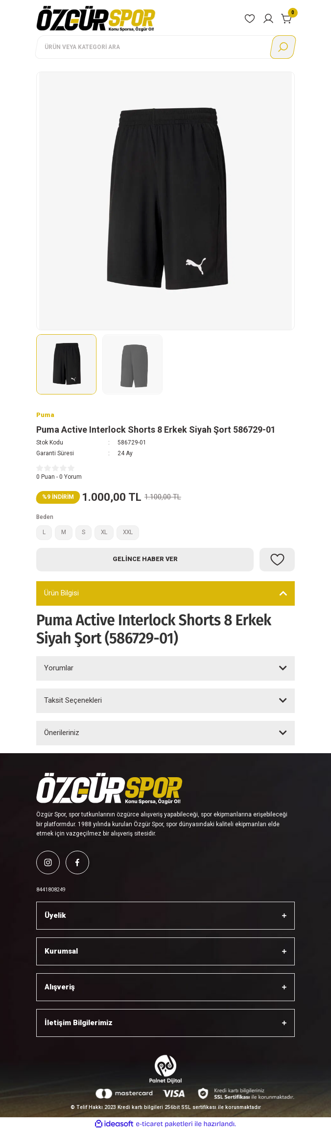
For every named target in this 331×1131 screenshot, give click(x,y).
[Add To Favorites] (277, 559)
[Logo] (96, 18)
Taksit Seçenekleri (73, 700)
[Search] (165, 47)
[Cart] (287, 18)
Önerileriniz (61, 732)
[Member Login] (268, 18)
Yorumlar (58, 668)
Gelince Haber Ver (145, 559)
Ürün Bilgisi (61, 593)
